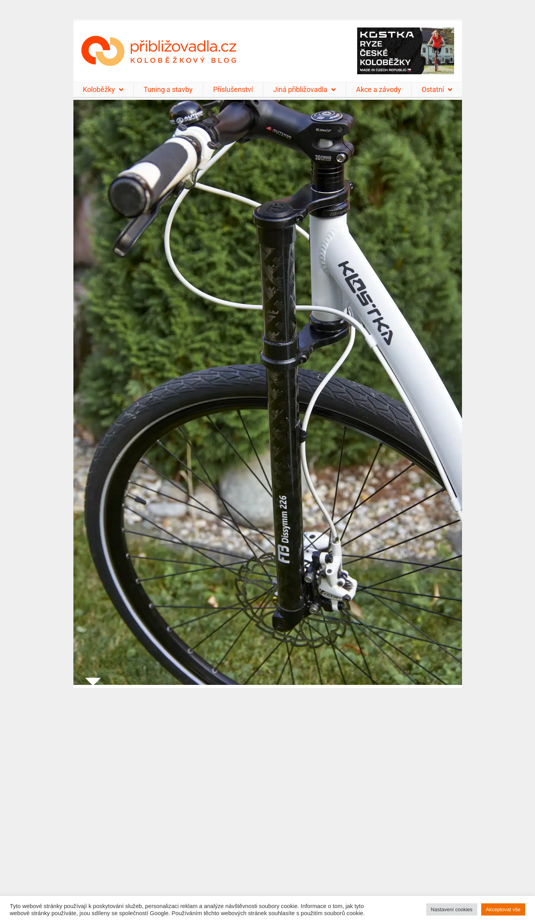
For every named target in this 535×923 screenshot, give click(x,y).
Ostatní (437, 89)
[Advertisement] (267, 800)
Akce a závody (378, 89)
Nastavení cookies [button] (452, 909)
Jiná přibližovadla (304, 89)
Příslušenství (233, 89)
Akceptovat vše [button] (503, 909)
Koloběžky (103, 89)
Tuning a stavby (168, 89)
